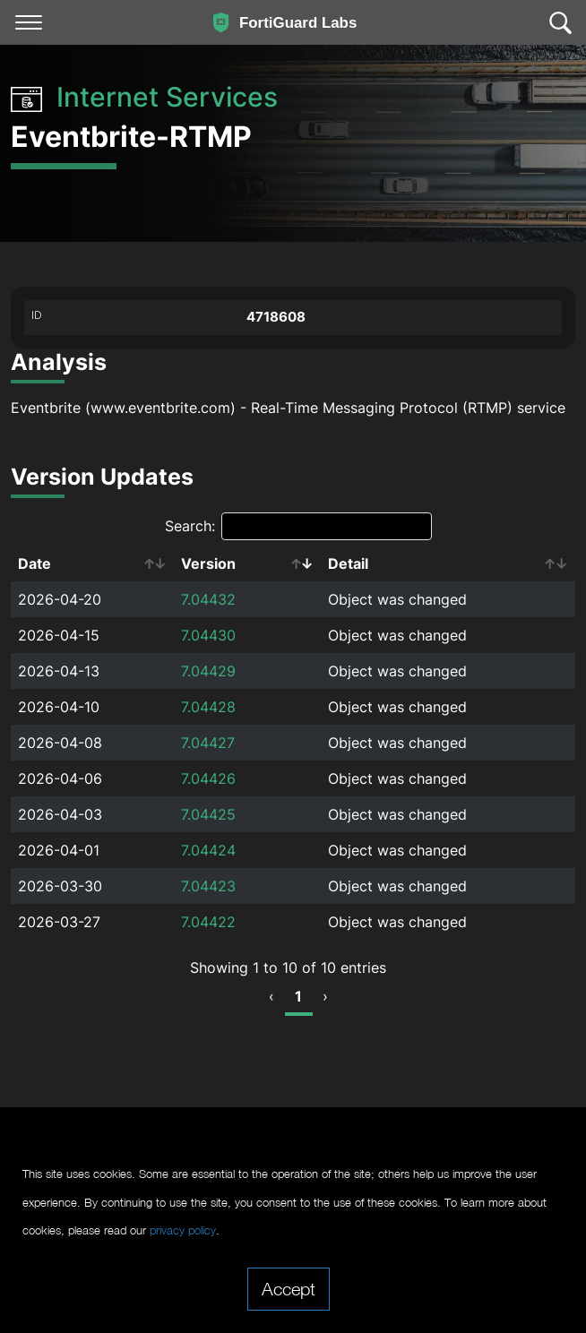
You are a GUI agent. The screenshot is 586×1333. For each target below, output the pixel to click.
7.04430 (208, 635)
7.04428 (208, 707)
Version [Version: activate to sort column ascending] (208, 563)
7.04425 (208, 814)
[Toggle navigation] (28, 22)
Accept (288, 1288)
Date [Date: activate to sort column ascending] (34, 563)
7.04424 (208, 850)
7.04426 (208, 778)
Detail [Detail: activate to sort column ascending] (348, 563)
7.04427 (208, 743)
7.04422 (208, 922)
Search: (298, 526)
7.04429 (208, 671)
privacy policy (183, 1230)
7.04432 (208, 599)
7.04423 (208, 886)
